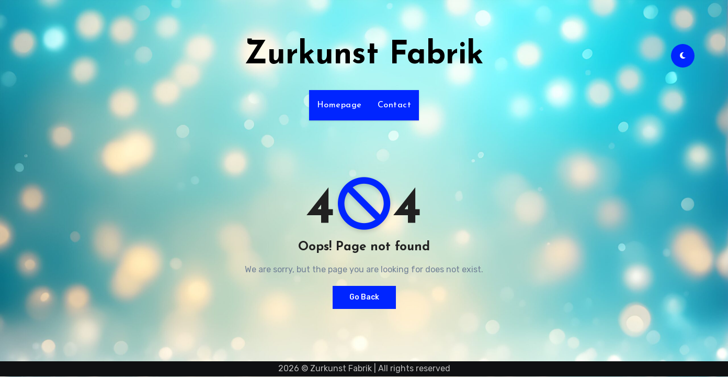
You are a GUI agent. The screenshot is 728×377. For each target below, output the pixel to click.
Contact (395, 105)
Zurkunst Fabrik (364, 55)
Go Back (364, 297)
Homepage (339, 105)
